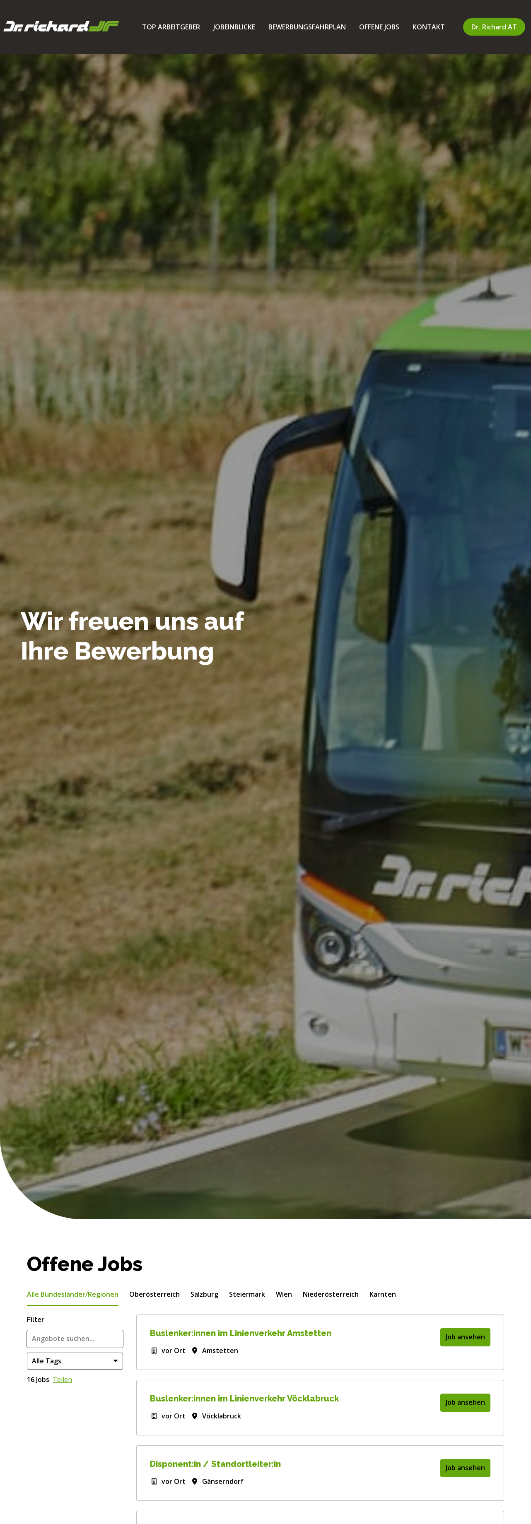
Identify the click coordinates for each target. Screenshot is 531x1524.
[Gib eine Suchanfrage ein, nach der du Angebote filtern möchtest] (75, 1339)
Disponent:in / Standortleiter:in (215, 1464)
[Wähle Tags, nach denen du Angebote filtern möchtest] (75, 1361)
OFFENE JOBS (379, 26)
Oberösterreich (154, 1294)
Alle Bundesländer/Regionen (72, 1294)
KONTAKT (429, 26)
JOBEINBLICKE (234, 26)
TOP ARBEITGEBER (171, 26)
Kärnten (382, 1294)
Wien (284, 1294)
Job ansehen (465, 1336)
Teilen (62, 1379)
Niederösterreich (331, 1294)
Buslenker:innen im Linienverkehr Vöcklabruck (244, 1399)
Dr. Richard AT (494, 26)
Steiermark (247, 1294)
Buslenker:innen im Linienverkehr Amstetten (240, 1333)
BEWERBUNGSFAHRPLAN (307, 26)
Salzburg (204, 1294)
